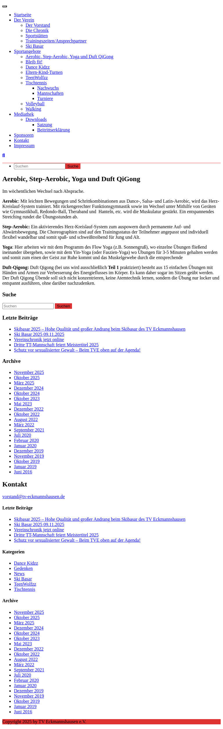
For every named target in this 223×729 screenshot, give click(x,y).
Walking (33, 108)
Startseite (22, 14)
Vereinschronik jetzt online (39, 339)
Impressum (24, 145)
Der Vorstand (38, 25)
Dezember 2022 (29, 409)
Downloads (36, 119)
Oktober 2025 (26, 377)
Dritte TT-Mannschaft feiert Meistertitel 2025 (56, 344)
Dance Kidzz (38, 67)
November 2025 (29, 372)
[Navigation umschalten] (4, 6)
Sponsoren (24, 135)
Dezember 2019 (29, 450)
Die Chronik (37, 30)
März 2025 (24, 382)
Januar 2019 (25, 466)
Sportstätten (37, 35)
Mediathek (24, 114)
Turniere (45, 98)
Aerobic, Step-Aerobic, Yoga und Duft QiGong (69, 56)
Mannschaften (50, 93)
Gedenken (23, 568)
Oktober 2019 (26, 461)
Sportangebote (27, 51)
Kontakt (21, 140)
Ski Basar (35, 46)
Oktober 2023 (26, 398)
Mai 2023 (23, 403)
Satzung (44, 124)
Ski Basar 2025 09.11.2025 (39, 334)
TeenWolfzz (37, 77)
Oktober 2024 (26, 393)
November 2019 (29, 456)
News (19, 573)
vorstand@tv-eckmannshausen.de (33, 496)
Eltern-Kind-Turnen (44, 72)
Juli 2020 (22, 435)
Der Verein (24, 19)
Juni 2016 (23, 471)
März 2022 (24, 424)
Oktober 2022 (26, 414)
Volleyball (35, 103)
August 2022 (26, 419)
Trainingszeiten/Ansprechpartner (56, 40)
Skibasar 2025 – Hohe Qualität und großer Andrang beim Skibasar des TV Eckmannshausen (99, 329)
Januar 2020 (25, 445)
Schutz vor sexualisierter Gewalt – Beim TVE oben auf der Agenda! (77, 349)
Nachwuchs (48, 87)
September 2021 (29, 429)
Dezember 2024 (29, 388)
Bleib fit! (34, 61)
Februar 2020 (26, 440)
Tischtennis (36, 82)
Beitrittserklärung (53, 129)
